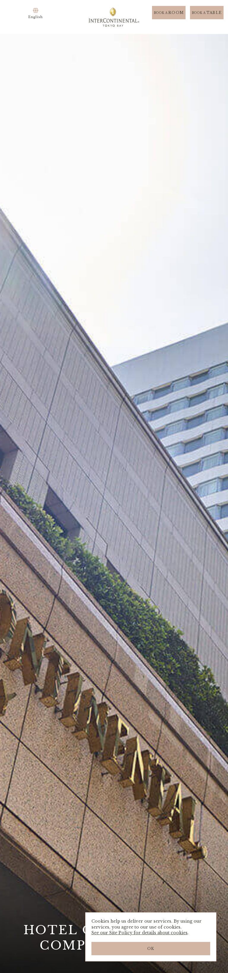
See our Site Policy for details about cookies (139, 932)
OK (150, 948)
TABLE (207, 17)
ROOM (169, 17)
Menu (16, 17)
